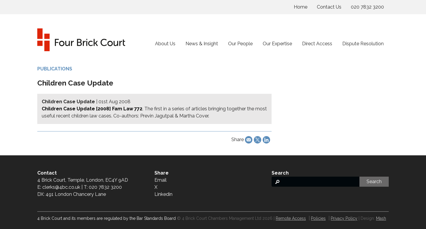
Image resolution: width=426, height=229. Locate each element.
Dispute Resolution (363, 43)
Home (300, 7)
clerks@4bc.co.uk (61, 187)
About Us (165, 43)
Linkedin (163, 194)
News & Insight (201, 43)
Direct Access (317, 43)
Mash (381, 218)
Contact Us (329, 7)
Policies (318, 218)
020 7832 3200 (367, 7)
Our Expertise (277, 43)
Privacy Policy (344, 218)
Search (374, 181)
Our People (240, 43)
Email (160, 180)
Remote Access (291, 218)
